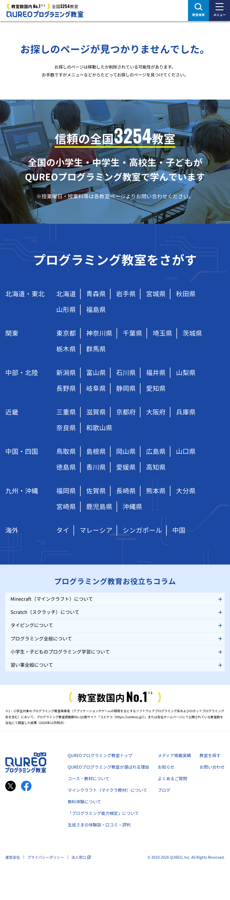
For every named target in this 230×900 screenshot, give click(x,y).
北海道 (66, 293)
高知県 (156, 467)
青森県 (96, 293)
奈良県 (66, 427)
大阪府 (156, 412)
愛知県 (156, 388)
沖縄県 (132, 506)
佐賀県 (96, 490)
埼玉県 (162, 333)
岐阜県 (96, 388)
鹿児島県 (99, 506)
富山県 (96, 372)
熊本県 (156, 490)
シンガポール (142, 530)
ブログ (164, 790)
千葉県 (132, 333)
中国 (178, 530)
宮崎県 (66, 506)
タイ (62, 530)
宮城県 (156, 293)
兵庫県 (186, 412)
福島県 (96, 309)
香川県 (96, 467)
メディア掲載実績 (174, 755)
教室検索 (198, 15)
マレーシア (96, 530)
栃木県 (66, 349)
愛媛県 (126, 467)
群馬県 (96, 349)
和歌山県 (99, 427)
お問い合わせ (212, 767)
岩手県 (126, 293)
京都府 (126, 412)
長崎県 (126, 490)
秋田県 (186, 293)
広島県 (156, 451)
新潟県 (66, 372)
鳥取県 (66, 451)
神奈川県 (99, 333)
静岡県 (126, 388)
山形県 (66, 309)
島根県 (96, 451)
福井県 (156, 372)
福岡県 (66, 490)
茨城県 (192, 333)
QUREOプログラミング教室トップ (99, 755)
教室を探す (210, 755)
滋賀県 (96, 412)
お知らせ (166, 767)
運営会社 (12, 857)
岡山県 (126, 451)
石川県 (126, 372)
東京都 (66, 333)
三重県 (66, 412)
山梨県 (186, 372)
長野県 (66, 388)
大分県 (186, 490)
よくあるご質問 (172, 778)
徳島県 (66, 467)
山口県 (186, 451)
